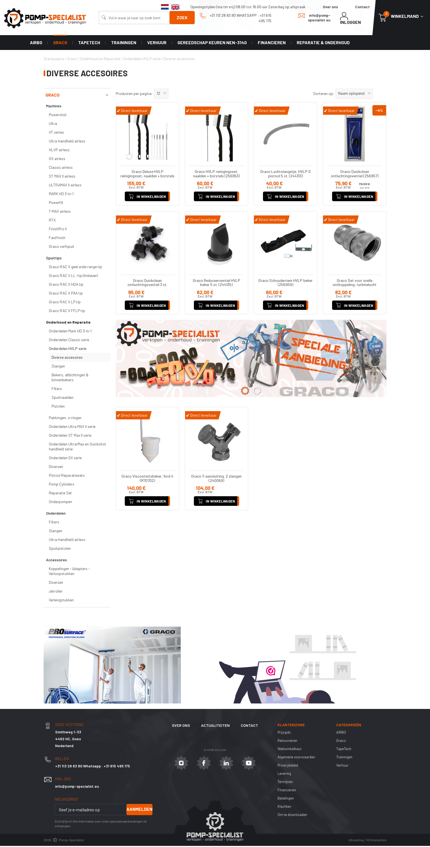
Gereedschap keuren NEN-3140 (212, 43)
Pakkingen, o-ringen (65, 418)
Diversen (56, 467)
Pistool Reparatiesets (67, 476)
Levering (285, 774)
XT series (56, 133)
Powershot (58, 115)
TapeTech (89, 43)
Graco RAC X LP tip (65, 303)
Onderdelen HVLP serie (67, 349)
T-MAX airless (60, 212)
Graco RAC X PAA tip (66, 294)
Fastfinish (57, 238)
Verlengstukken (61, 601)
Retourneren (288, 741)
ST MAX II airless (62, 177)
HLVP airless (59, 150)
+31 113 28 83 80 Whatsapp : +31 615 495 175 (235, 18)
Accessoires (56, 561)
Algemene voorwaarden (297, 758)
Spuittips (54, 259)
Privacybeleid (288, 766)
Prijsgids (285, 733)
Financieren (272, 43)
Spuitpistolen (60, 549)
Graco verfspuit (61, 247)
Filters (57, 389)
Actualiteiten (215, 726)
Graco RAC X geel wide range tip (75, 267)
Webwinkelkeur (290, 749)
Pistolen (58, 407)
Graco (60, 43)
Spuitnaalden (62, 398)
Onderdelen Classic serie (69, 340)
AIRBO (36, 43)
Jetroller (56, 592)
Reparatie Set (60, 494)
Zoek (182, 17)
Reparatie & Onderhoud (323, 43)
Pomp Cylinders (61, 485)
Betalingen (286, 799)
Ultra (53, 124)
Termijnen (285, 782)
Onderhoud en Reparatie (68, 323)
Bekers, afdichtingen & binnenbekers (70, 378)
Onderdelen (56, 514)
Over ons (330, 6)
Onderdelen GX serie (65, 458)
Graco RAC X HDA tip (66, 285)
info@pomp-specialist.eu (314, 17)
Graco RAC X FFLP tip (67, 311)
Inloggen (350, 18)
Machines (53, 107)
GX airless (57, 159)
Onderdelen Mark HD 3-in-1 (70, 332)
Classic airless (61, 168)
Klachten (285, 807)
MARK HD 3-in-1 (61, 194)
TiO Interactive (375, 841)
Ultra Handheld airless (67, 142)
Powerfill (56, 203)
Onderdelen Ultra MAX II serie (72, 427)
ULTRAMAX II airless (65, 186)
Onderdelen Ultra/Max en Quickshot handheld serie (77, 447)
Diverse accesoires (67, 358)
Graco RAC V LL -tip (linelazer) (73, 276)
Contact (362, 6)
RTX (52, 221)
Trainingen (123, 43)
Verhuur (156, 43)
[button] (161, 94)
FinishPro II (58, 230)
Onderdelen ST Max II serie (70, 436)
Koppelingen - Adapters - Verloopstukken (69, 572)
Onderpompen (60, 502)
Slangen (58, 367)
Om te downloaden (293, 815)
